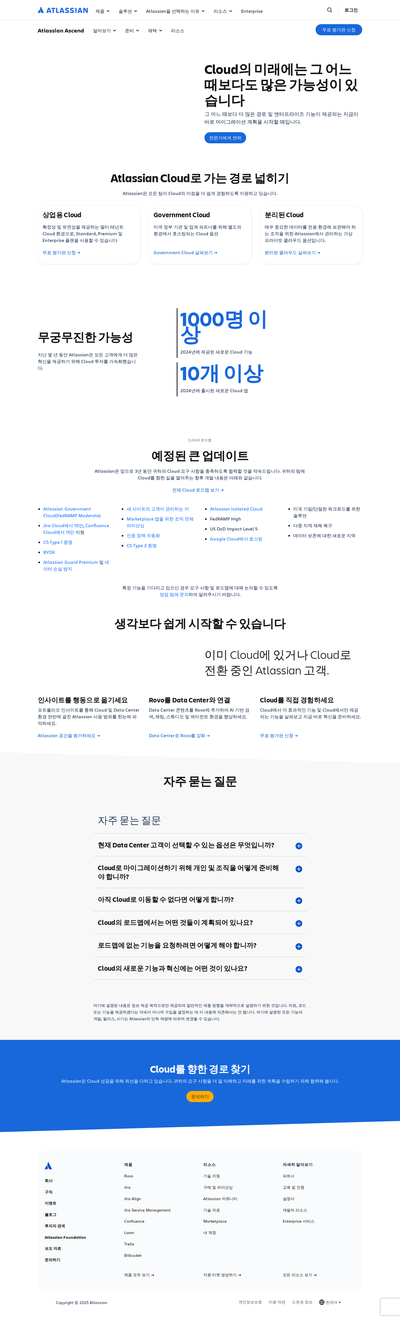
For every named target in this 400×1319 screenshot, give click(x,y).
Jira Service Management (147, 1210)
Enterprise (252, 11)
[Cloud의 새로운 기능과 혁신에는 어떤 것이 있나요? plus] (200, 968)
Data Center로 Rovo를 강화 (179, 735)
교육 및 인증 (293, 1187)
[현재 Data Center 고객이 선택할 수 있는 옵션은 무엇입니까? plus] (200, 845)
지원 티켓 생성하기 (222, 1275)
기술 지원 (211, 1176)
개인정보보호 (250, 1302)
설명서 (288, 1199)
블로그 (50, 1214)
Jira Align (132, 1199)
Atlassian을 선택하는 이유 (175, 11)
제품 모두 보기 (139, 1275)
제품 (103, 11)
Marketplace (215, 1221)
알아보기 (104, 30)
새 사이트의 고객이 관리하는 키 (158, 509)
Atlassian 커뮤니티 (220, 1199)
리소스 (223, 11)
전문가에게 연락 (225, 138)
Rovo (128, 1176)
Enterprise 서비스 (298, 1221)
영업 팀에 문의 (174, 594)
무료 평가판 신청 (339, 30)
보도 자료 (53, 1248)
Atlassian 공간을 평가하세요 (69, 735)
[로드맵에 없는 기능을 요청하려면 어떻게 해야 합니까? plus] (200, 945)
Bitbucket (133, 1255)
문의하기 (200, 1096)
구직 (48, 1192)
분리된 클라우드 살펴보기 (292, 252)
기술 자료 (211, 1210)
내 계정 (209, 1232)
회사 (48, 1180)
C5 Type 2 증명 (142, 545)
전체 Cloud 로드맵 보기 (198, 490)
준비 (132, 30)
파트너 (288, 1176)
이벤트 (50, 1203)
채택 (155, 30)
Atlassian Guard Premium (70, 562)
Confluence (134, 1221)
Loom (129, 1232)
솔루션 (128, 11)
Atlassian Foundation (65, 1237)
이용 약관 (277, 1302)
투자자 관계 (55, 1226)
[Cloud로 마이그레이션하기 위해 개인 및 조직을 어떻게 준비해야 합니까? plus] (200, 872)
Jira (127, 1187)
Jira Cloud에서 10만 (63, 525)
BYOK (49, 552)
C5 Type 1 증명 (57, 542)
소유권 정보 (302, 1302)
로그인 (351, 10)
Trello (129, 1244)
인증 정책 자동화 (143, 535)
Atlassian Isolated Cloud (236, 509)
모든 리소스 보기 (300, 1275)
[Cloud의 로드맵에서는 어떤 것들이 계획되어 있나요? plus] (200, 922)
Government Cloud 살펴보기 (185, 252)
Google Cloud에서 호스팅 (236, 539)
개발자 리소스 (295, 1210)
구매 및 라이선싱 (218, 1187)
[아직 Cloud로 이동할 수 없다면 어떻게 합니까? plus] (200, 899)
